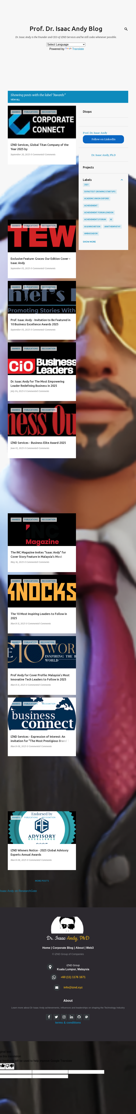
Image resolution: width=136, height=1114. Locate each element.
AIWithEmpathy (112, 226)
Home (46, 947)
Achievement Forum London (98, 212)
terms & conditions (68, 1022)
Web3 (90, 947)
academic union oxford (96, 198)
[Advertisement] (40, 192)
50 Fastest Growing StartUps (99, 191)
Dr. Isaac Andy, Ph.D (103, 155)
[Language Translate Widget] (65, 44)
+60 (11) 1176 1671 (73, 977)
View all (15, 99)
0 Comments (37, 154)
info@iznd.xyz (73, 987)
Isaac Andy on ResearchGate (18, 890)
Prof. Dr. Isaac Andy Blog (66, 28)
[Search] (126, 29)
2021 (86, 185)
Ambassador (91, 233)
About (80, 947)
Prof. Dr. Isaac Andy (95, 132)
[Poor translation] (9, 1066)
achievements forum (95, 219)
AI (111, 219)
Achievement (91, 205)
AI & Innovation (92, 226)
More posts (42, 881)
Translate (74, 48)
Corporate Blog (63, 947)
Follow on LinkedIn (103, 139)
